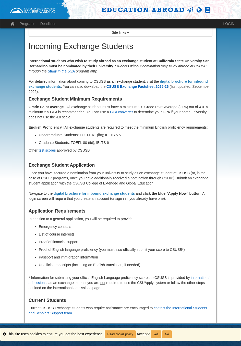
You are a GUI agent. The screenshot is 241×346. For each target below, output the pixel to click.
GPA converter (121, 112)
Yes (156, 334)
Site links (120, 32)
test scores (47, 150)
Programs (27, 24)
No (167, 334)
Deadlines (48, 24)
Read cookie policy (120, 334)
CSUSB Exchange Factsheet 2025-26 (137, 86)
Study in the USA (61, 71)
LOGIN (228, 24)
